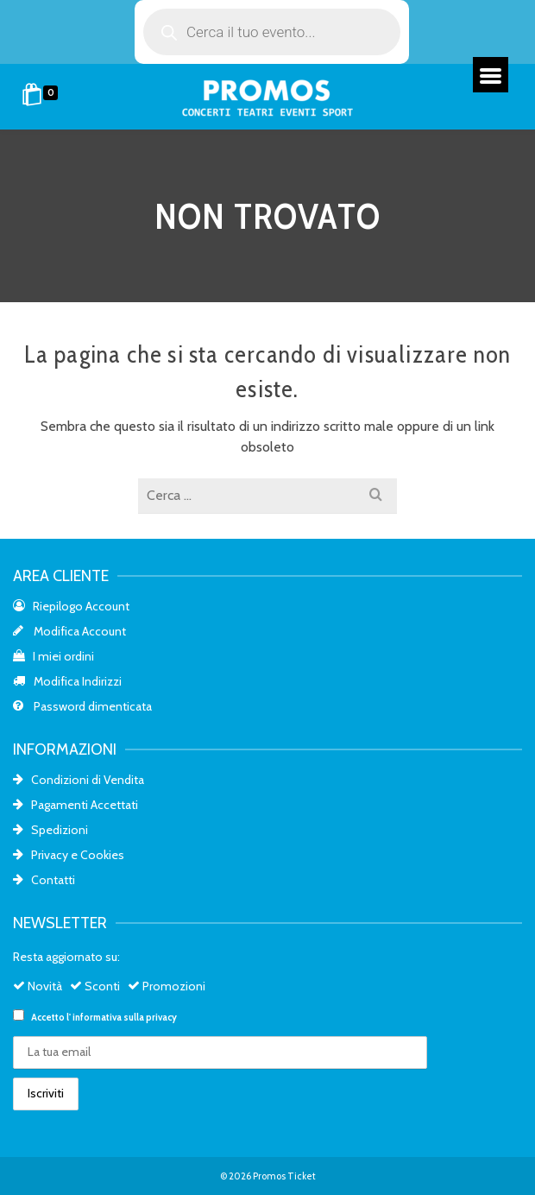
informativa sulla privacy (124, 1017)
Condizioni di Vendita (78, 779)
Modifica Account (69, 631)
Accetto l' (95, 1016)
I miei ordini (53, 656)
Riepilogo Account (71, 606)
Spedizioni (50, 830)
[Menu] (490, 74)
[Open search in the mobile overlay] (272, 32)
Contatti (44, 880)
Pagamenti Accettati (75, 804)
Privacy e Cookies (68, 855)
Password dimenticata (82, 706)
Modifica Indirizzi (67, 681)
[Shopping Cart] (42, 97)
